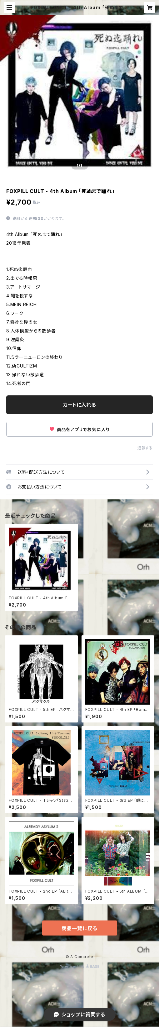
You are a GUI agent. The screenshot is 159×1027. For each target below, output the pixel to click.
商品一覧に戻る (80, 928)
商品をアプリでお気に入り (79, 429)
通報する (145, 448)
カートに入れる (79, 405)
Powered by (80, 966)
